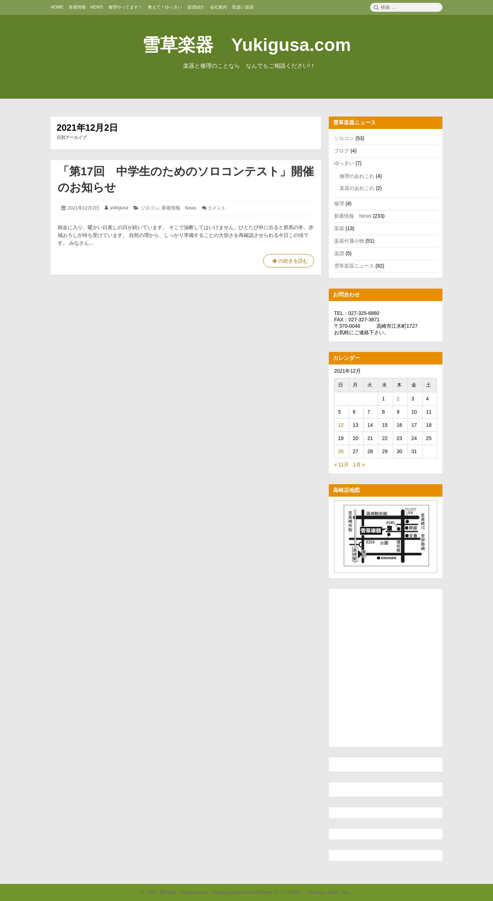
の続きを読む (288, 262)
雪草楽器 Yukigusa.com (246, 45)
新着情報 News (179, 208)
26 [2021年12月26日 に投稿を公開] (341, 451)
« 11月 (341, 464)
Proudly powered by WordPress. (242, 892)
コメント (216, 208)
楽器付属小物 (349, 241)
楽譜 (339, 253)
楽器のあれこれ (356, 188)
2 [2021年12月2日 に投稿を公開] (398, 399)
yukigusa (119, 207)
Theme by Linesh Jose (328, 892)
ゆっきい (344, 163)
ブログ (341, 151)
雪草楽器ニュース (354, 266)
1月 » (359, 464)
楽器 (339, 228)
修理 (339, 203)
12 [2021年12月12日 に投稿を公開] (341, 425)
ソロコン (150, 208)
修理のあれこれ (356, 176)
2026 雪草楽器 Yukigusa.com (176, 892)
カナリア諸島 (287, 892)
